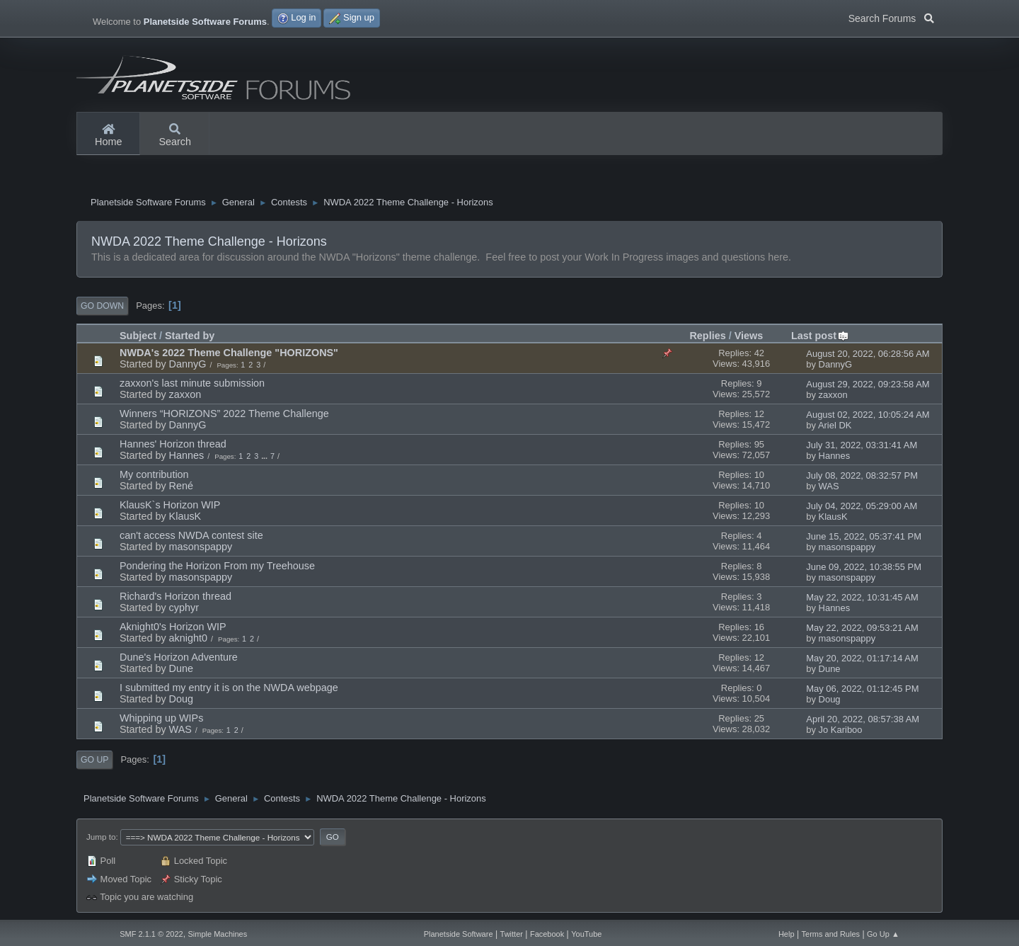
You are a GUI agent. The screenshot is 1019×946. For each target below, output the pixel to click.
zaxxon (185, 394)
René (181, 485)
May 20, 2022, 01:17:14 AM (862, 658)
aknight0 (188, 638)
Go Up (94, 760)
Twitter (511, 934)
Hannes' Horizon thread (173, 444)
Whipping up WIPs (161, 718)
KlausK (185, 516)
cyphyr (184, 607)
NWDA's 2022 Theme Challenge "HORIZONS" (229, 352)
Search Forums (891, 17)
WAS (829, 486)
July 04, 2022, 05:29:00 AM (861, 506)
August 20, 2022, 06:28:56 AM (867, 353)
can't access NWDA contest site (191, 535)
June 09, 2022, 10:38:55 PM (863, 567)
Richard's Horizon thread (175, 596)
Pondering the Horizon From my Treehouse (217, 565)
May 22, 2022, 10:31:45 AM (862, 597)
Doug (181, 699)
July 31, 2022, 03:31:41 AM (861, 445)
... (265, 456)
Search (175, 136)
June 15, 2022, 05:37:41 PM (863, 536)
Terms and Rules (831, 934)
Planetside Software (458, 934)
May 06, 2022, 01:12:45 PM (862, 688)
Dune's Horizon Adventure (179, 657)
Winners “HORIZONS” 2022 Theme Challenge (224, 413)
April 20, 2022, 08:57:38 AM (862, 719)
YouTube (586, 934)
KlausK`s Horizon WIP (170, 505)
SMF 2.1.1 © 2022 (151, 934)
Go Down (102, 306)
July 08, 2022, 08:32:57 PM (862, 475)
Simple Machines (217, 934)
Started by (189, 335)
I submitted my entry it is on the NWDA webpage (229, 687)
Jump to (100, 836)
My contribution (154, 474)
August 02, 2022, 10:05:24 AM (867, 414)
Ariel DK (835, 425)
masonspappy (201, 546)
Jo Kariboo (841, 729)
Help (786, 934)
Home (108, 136)
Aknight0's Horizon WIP (173, 626)
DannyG (188, 364)
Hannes (187, 455)
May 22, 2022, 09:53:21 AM (862, 627)
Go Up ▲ (883, 934)
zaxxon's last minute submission (192, 383)
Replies (707, 335)
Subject (138, 335)
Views (749, 335)
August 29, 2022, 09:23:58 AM (867, 384)
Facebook (547, 934)
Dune (181, 668)
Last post (820, 335)
